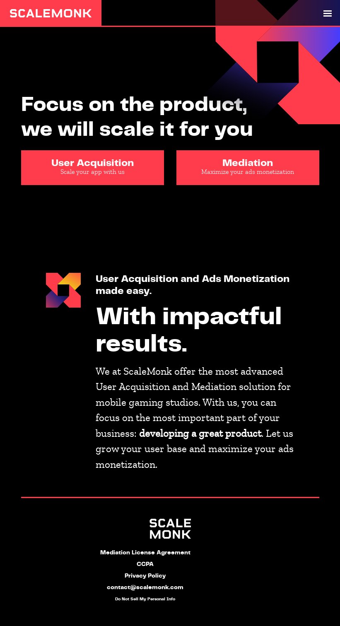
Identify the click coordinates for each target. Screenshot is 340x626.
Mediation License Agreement (145, 553)
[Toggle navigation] (327, 13)
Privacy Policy (145, 576)
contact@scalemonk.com (145, 587)
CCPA (145, 564)
